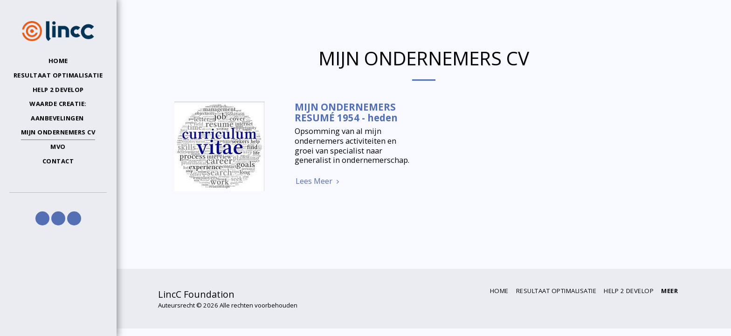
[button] (42, 218)
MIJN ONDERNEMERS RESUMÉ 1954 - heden (346, 112)
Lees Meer (319, 181)
